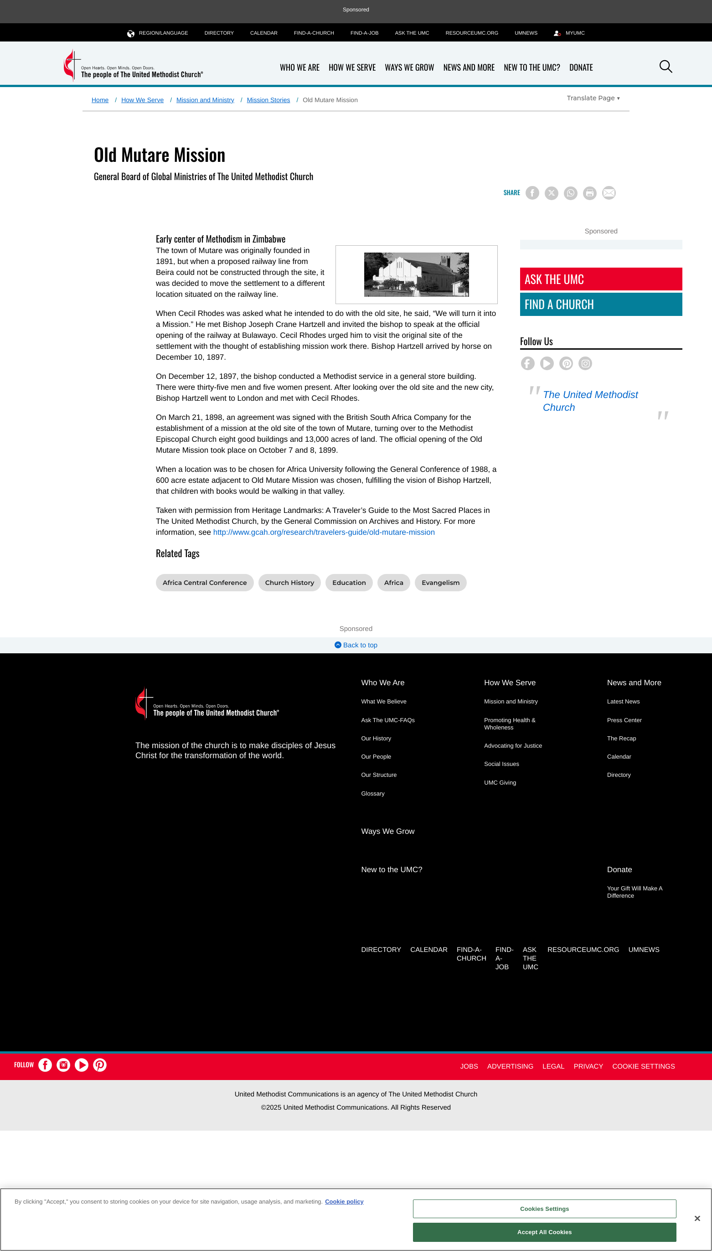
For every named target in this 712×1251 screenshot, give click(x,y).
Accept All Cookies (544, 1232)
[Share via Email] (609, 193)
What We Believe (384, 701)
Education (349, 583)
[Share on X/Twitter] (551, 193)
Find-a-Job (365, 33)
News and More (469, 68)
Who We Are (299, 68)
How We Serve (352, 68)
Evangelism (441, 583)
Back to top (356, 645)
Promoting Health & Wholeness (510, 724)
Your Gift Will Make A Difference (634, 892)
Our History (376, 738)
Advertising (510, 1066)
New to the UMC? (532, 68)
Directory (219, 33)
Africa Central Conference (205, 583)
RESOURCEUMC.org (472, 33)
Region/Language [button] (157, 33)
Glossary (373, 793)
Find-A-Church (314, 33)
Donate (581, 68)
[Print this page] (590, 193)
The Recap (621, 738)
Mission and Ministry (205, 99)
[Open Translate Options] (593, 98)
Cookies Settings (544, 1208)
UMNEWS (526, 33)
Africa (393, 583)
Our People (376, 756)
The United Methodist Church (590, 401)
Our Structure (379, 774)
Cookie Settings (643, 1066)
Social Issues (501, 763)
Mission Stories (268, 99)
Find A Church (559, 304)
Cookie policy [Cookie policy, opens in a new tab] (344, 1201)
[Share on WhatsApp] (571, 193)
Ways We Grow (409, 68)
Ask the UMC (412, 33)
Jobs (469, 1066)
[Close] (697, 1218)
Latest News (623, 701)
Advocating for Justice (513, 745)
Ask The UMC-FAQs (388, 720)
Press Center (624, 720)
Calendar (264, 33)
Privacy (589, 1066)
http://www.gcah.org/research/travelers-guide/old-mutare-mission (324, 532)
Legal (553, 1066)
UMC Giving (500, 782)
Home (100, 99)
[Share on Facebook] (532, 193)
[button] (666, 68)
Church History (290, 583)
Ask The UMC (554, 279)
